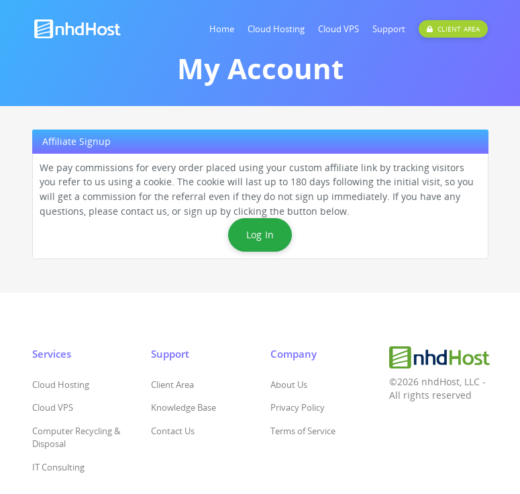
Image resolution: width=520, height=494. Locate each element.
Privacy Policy (297, 407)
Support (388, 29)
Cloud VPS (338, 29)
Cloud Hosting (276, 29)
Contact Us (173, 431)
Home (221, 29)
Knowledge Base (183, 407)
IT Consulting (58, 467)
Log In (260, 234)
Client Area (172, 385)
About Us (288, 385)
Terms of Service (302, 431)
